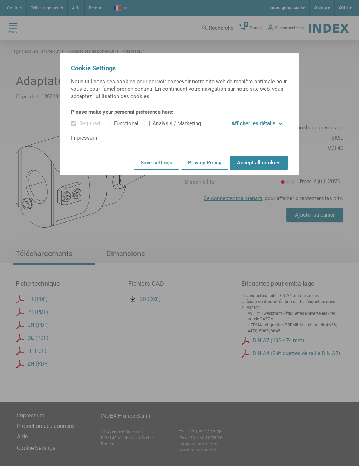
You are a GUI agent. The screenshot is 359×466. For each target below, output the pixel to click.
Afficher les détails (257, 123)
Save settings (156, 163)
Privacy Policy (204, 163)
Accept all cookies (259, 163)
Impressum (84, 138)
